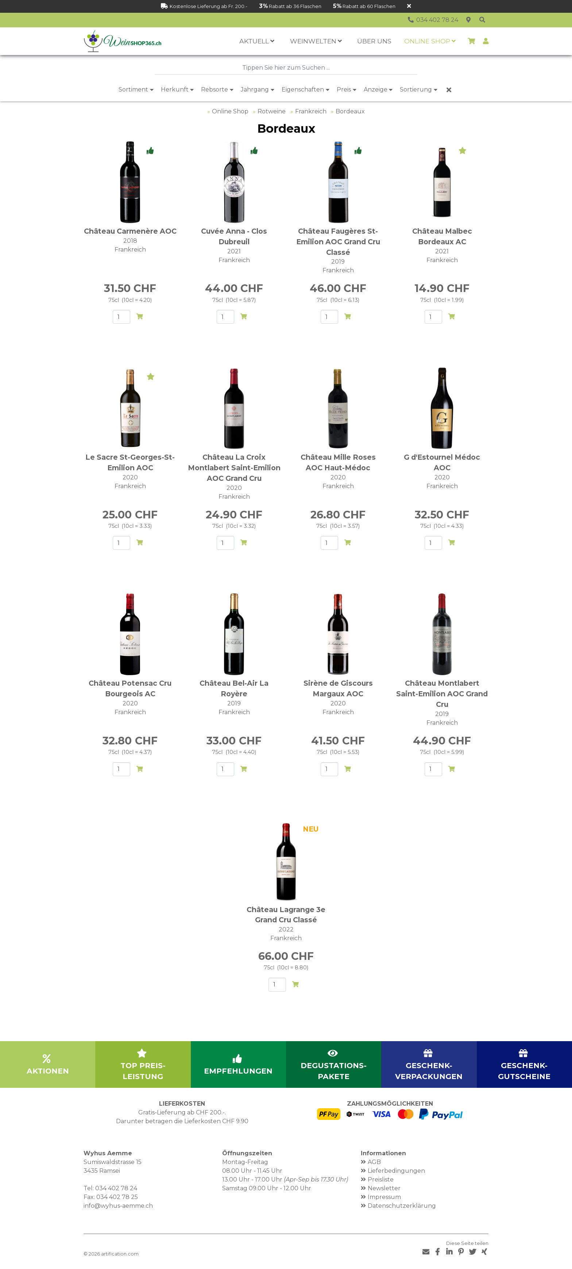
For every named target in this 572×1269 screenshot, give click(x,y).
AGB (374, 1162)
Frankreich (310, 111)
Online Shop (230, 111)
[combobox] (286, 68)
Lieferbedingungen (396, 1170)
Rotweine (272, 111)
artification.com (120, 1254)
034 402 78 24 (116, 1188)
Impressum (384, 1197)
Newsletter (384, 1188)
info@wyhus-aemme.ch (118, 1205)
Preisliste (381, 1179)
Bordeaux (350, 111)
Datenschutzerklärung (402, 1205)
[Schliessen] (409, 6)
